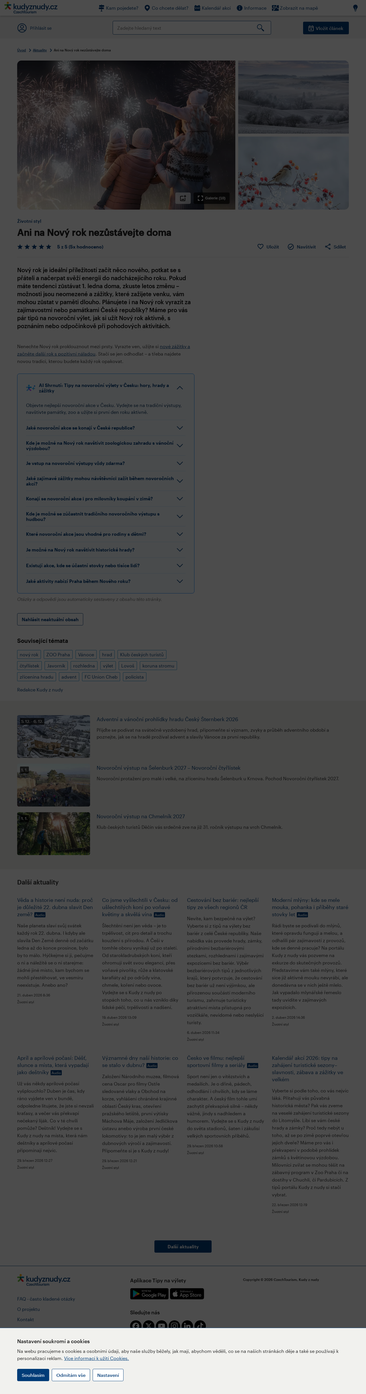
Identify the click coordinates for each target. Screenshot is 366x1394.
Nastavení (108, 1375)
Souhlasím (33, 1375)
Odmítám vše (70, 1375)
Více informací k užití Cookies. (96, 1358)
